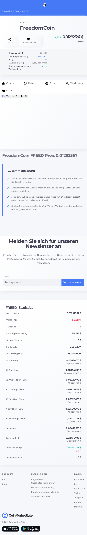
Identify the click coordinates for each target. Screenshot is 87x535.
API (3, 479)
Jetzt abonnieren (72, 282)
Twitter (78, 493)
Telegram (79, 497)
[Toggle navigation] (4, 4)
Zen (76, 484)
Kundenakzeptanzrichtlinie (45, 492)
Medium (78, 507)
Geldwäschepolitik (40, 496)
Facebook (79, 479)
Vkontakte (79, 488)
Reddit (77, 502)
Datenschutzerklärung (42, 487)
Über (4, 484)
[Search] (85, 4)
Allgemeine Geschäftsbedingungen (43, 481)
